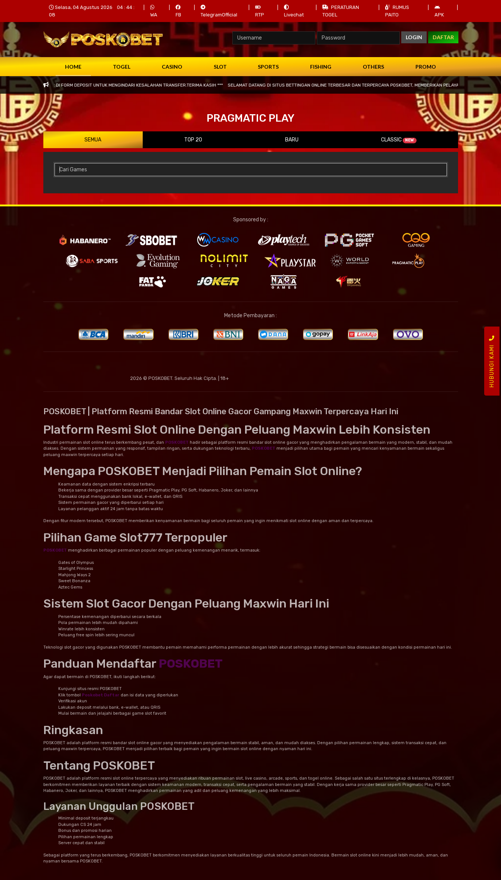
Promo (425, 66)
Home (73, 66)
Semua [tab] (92, 140)
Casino (172, 66)
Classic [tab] (399, 140)
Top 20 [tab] (193, 140)
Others (373, 66)
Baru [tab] (292, 140)
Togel (121, 66)
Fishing (320, 66)
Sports (268, 66)
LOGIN (414, 37)
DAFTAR (443, 37)
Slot (220, 66)
